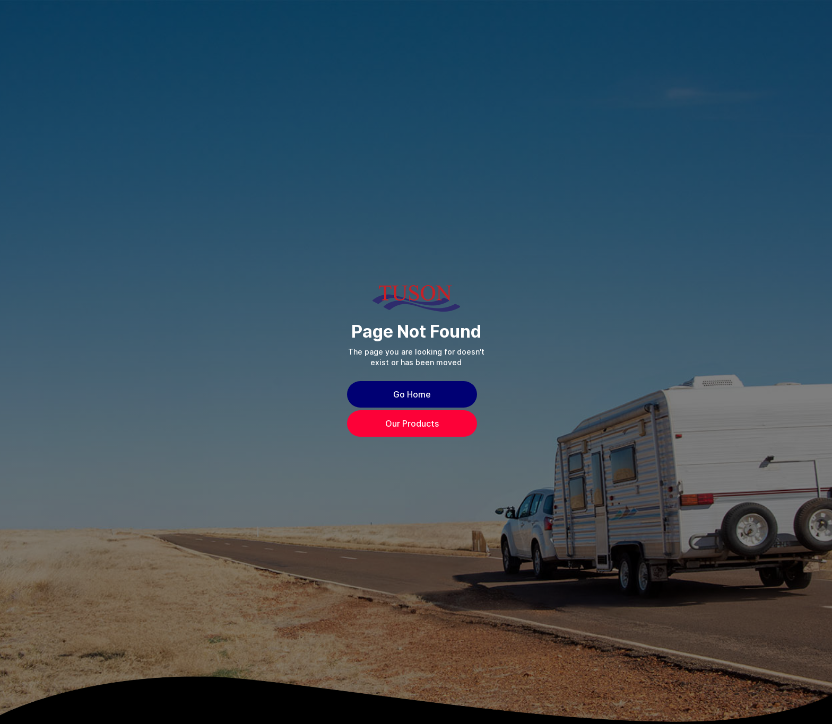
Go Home (412, 394)
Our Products (412, 423)
